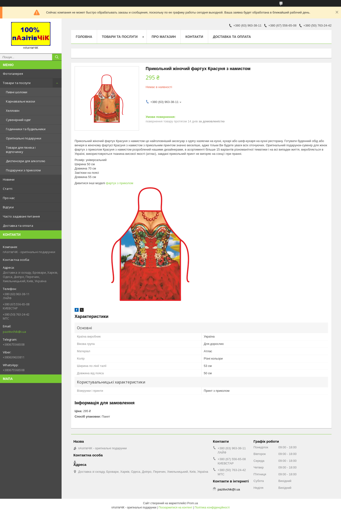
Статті (7, 189)
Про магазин (164, 37)
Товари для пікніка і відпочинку (21, 149)
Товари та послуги (17, 83)
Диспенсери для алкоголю (25, 161)
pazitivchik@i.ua (14, 331)
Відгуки (8, 207)
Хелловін (12, 110)
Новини (8, 179)
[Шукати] (57, 57)
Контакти (194, 37)
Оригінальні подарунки (23, 138)
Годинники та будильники (25, 129)
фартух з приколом (119, 183)
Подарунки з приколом (23, 170)
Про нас (9, 198)
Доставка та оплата (18, 225)
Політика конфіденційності (212, 507)
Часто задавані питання (21, 216)
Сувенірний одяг (18, 120)
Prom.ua (192, 503)
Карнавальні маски (20, 101)
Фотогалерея (13, 73)
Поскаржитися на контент (175, 507)
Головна (84, 37)
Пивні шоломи (16, 92)
